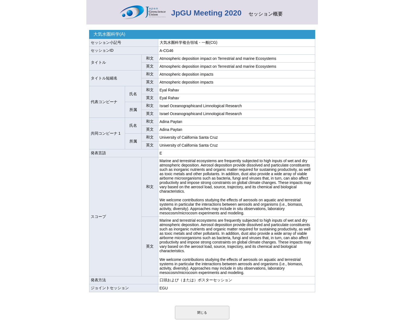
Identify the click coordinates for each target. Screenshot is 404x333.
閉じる (202, 312)
